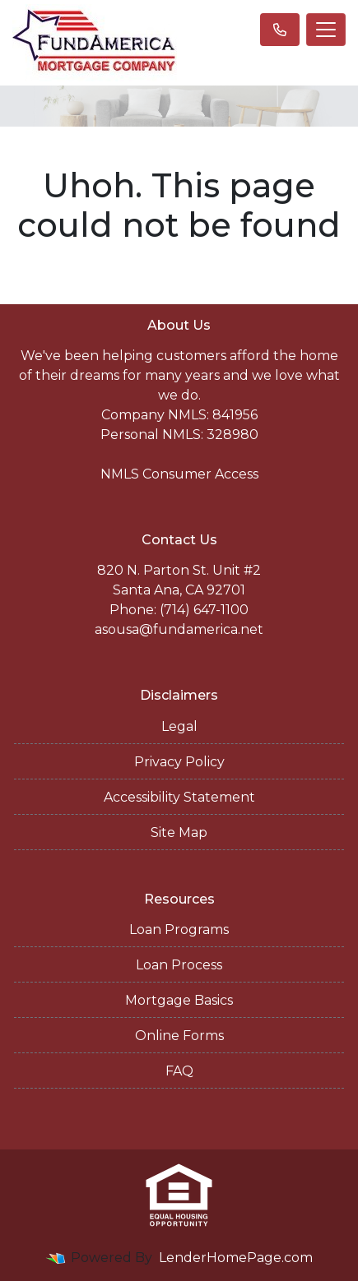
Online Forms (179, 1035)
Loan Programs (179, 929)
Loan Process (179, 965)
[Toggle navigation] (326, 29)
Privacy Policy (179, 762)
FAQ (179, 1071)
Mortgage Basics (179, 1000)
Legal (179, 726)
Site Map (179, 832)
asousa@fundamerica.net (179, 629)
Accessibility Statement (179, 797)
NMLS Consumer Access (179, 474)
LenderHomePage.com (236, 1257)
